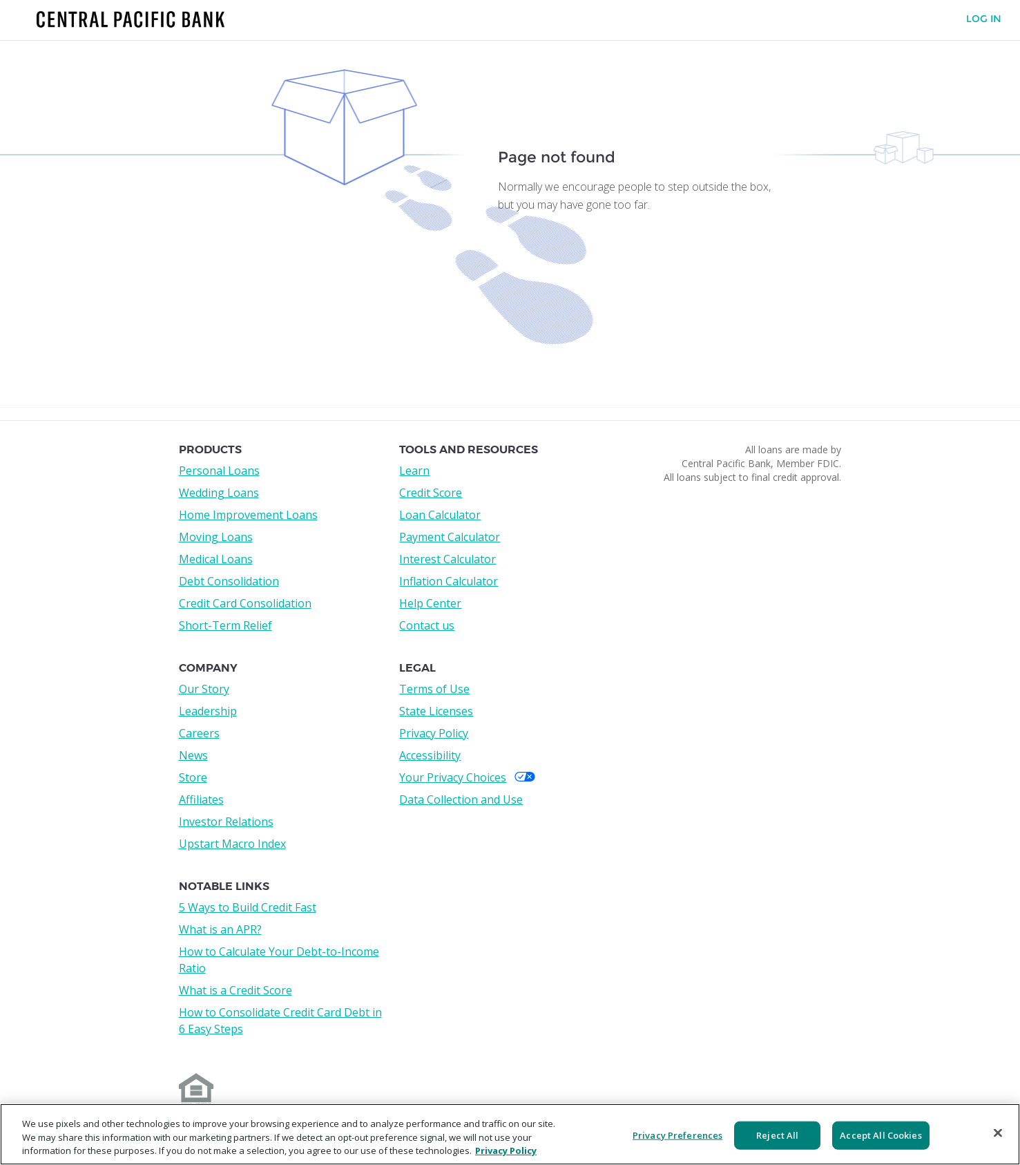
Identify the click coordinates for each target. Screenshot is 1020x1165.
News (193, 755)
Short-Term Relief (225, 625)
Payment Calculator (449, 536)
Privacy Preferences (677, 1134)
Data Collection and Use (461, 799)
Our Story (204, 689)
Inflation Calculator (448, 581)
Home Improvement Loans (248, 514)
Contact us (426, 625)
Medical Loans (216, 559)
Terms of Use (434, 689)
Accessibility (430, 755)
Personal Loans (219, 470)
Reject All (777, 1134)
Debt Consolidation (229, 581)
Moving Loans (216, 536)
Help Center (430, 603)
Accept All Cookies (880, 1134)
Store (193, 777)
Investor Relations (226, 821)
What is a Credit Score (235, 990)
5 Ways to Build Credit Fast (247, 907)
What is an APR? (220, 929)
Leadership (208, 711)
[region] (510, 1134)
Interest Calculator (447, 559)
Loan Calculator (440, 514)
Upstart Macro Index (232, 843)
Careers (199, 733)
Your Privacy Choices (467, 777)
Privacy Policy (433, 733)
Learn (414, 470)
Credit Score (430, 492)
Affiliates (201, 799)
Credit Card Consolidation (245, 603)
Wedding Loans (219, 492)
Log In (983, 19)
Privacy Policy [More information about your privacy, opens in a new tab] (506, 1150)
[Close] (998, 1132)
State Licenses (436, 711)
